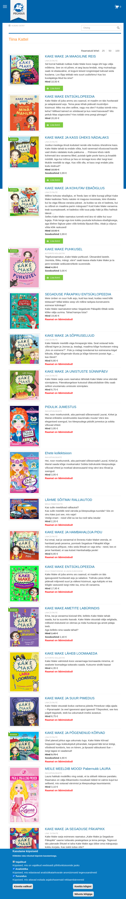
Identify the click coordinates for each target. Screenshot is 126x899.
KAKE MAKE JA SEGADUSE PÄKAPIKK (75, 829)
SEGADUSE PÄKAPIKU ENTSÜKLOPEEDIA (78, 294)
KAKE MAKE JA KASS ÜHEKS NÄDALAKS (77, 137)
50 (110, 50)
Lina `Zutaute (51, 833)
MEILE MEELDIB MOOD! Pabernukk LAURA (78, 769)
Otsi (119, 27)
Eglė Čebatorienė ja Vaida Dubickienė (64, 571)
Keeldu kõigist (82, 886)
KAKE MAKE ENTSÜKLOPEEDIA (69, 96)
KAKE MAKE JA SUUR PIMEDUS (69, 698)
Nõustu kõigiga (83, 894)
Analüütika (21, 868)
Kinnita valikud (23, 886)
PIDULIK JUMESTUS (60, 407)
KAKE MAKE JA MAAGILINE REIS (70, 56)
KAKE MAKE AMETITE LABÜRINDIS (72, 608)
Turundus (21, 876)
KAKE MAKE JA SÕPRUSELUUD (69, 335)
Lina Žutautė (51, 61)
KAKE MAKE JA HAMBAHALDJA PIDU (73, 532)
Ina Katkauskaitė (53, 411)
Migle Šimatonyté (54, 504)
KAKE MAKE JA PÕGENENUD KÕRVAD (75, 733)
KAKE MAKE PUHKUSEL (64, 249)
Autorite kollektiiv (55, 253)
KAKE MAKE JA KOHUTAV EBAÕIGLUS (75, 188)
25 (103, 50)
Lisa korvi (55, 88)
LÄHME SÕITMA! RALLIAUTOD (68, 500)
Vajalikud (20, 861)
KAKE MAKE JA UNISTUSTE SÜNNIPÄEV (76, 371)
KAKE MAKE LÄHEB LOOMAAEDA (71, 653)
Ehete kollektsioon (58, 453)
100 (117, 50)
